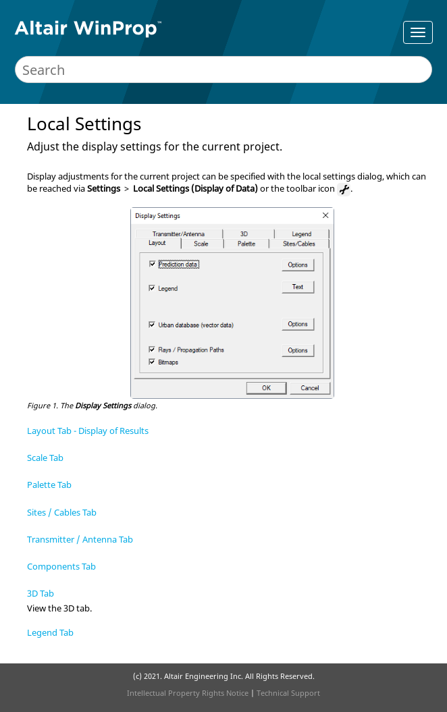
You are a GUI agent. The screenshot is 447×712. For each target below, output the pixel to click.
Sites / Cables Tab (62, 512)
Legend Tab (50, 632)
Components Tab (61, 566)
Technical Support (288, 693)
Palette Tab (49, 484)
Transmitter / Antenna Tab (80, 539)
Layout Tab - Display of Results (88, 431)
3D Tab (40, 593)
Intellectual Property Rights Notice (187, 693)
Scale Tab (45, 457)
